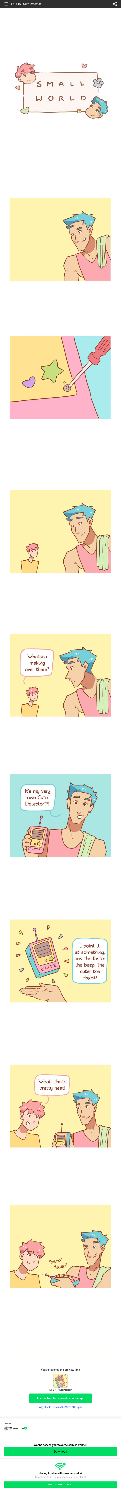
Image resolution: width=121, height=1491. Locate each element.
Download (60, 1451)
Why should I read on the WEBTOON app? (60, 1407)
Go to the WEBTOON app (60, 1484)
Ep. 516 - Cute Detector (26, 4)
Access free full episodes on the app (60, 1398)
